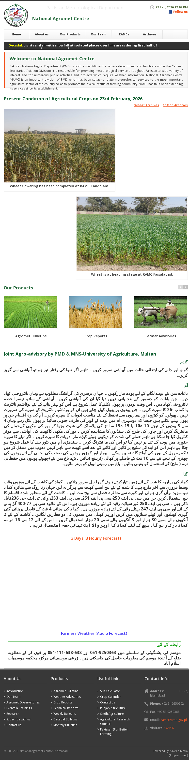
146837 (169, 728)
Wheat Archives (146, 105)
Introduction (15, 691)
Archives (150, 34)
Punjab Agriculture (113, 708)
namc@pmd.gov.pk (174, 720)
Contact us (13, 725)
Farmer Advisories (160, 336)
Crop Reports (95, 336)
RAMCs (124, 34)
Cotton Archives (175, 105)
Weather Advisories (67, 697)
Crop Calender (110, 697)
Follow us (180, 12)
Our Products (70, 34)
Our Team (98, 34)
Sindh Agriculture (112, 714)
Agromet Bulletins (31, 336)
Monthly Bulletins (65, 725)
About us (42, 34)
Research (12, 714)
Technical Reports (65, 708)
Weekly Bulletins (64, 714)
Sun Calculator (110, 691)
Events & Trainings (19, 708)
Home (16, 34)
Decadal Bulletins (65, 719)
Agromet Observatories (23, 702)
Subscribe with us (18, 719)
